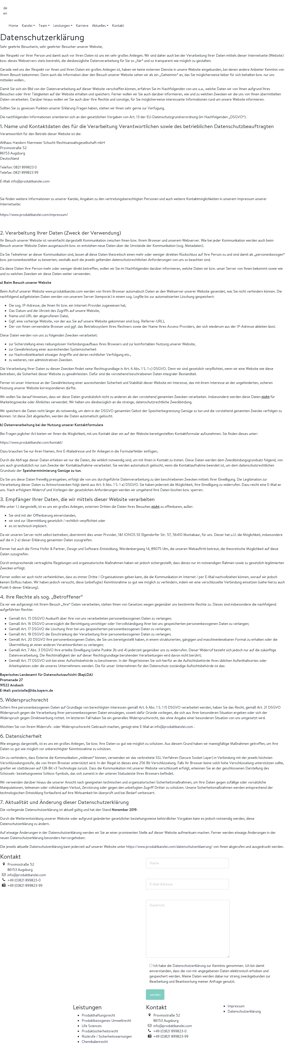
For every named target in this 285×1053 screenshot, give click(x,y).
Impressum (236, 1006)
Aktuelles (99, 25)
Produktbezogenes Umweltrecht (106, 1020)
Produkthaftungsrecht (98, 1015)
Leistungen (61, 25)
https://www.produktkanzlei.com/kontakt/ (31, 442)
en (5, 13)
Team (43, 25)
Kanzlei (27, 25)
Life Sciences (92, 1025)
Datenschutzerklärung (189, 965)
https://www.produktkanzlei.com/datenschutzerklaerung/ (169, 846)
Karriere (82, 25)
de (5, 7)
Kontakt (118, 25)
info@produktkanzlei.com (30, 181)
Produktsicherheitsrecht (100, 1031)
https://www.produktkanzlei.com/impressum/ (34, 214)
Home (13, 25)
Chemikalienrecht (95, 1041)
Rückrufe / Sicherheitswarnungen (107, 1036)
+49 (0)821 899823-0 (24, 880)
